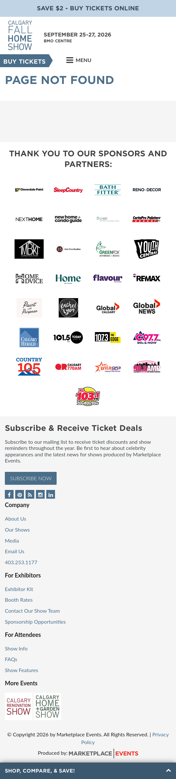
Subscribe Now (30, 478)
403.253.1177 (21, 562)
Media (12, 540)
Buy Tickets (24, 61)
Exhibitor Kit (19, 589)
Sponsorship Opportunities (35, 621)
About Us (15, 518)
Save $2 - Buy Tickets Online (88, 8)
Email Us (14, 551)
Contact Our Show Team (32, 611)
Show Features (21, 670)
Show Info (16, 648)
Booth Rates (19, 600)
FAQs (11, 659)
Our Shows (17, 529)
